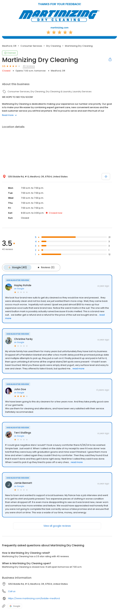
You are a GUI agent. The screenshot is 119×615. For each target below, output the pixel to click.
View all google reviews (57, 525)
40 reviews (29, 66)
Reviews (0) (45, 267)
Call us (11, 591)
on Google (19, 288)
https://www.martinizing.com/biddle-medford (34, 598)
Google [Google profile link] (15, 605)
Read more (9, 115)
